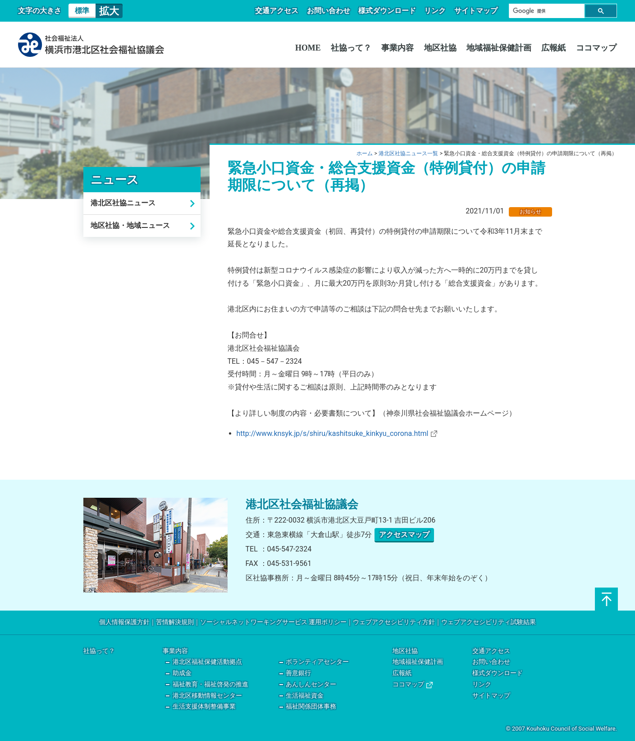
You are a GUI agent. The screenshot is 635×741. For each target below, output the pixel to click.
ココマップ (596, 47)
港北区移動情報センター (207, 695)
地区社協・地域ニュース (130, 225)
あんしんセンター (311, 684)
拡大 (109, 11)
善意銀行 (298, 673)
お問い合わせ (332, 10)
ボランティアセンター (317, 661)
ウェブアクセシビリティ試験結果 (488, 622)
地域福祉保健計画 (501, 47)
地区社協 (444, 47)
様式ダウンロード (390, 10)
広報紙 (555, 47)
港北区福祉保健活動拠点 (207, 661)
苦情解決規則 (175, 622)
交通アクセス (281, 10)
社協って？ (357, 47)
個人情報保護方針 (124, 622)
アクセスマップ (404, 534)
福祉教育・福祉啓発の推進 (210, 684)
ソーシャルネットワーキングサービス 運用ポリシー (273, 622)
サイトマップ (476, 10)
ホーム (364, 153)
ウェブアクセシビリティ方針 (394, 622)
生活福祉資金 (305, 695)
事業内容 (402, 47)
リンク (437, 10)
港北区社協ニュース (123, 203)
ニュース (115, 179)
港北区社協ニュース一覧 (408, 153)
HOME (315, 47)
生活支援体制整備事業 (204, 706)
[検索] (546, 11)
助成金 (182, 673)
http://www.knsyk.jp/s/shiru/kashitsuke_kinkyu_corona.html (337, 433)
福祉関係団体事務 (311, 706)
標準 (82, 10)
